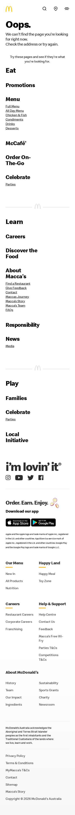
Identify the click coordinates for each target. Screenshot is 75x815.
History (11, 683)
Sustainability (48, 683)
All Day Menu (15, 111)
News (13, 338)
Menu (13, 99)
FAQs (9, 310)
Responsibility (22, 324)
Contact (11, 292)
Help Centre (47, 614)
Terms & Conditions (19, 763)
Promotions (20, 85)
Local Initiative (17, 437)
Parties (11, 184)
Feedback (46, 629)
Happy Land (49, 562)
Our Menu (14, 562)
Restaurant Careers (19, 614)
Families (16, 398)
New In (10, 574)
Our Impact (14, 697)
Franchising (14, 629)
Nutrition (12, 588)
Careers (15, 236)
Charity (44, 697)
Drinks (10, 124)
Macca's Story (15, 791)
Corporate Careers (19, 622)
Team (9, 690)
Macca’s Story (15, 301)
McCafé (16, 143)
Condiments (14, 119)
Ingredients (14, 704)
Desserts (12, 128)
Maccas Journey (17, 297)
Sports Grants (49, 690)
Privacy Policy (15, 756)
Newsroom (47, 704)
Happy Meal (47, 574)
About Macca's (16, 273)
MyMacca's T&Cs (18, 770)
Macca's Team (15, 305)
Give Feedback (16, 288)
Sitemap (11, 784)
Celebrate (18, 177)
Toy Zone (45, 581)
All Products (14, 581)
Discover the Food (21, 253)
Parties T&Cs (48, 648)
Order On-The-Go (18, 160)
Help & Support (52, 603)
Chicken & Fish (16, 115)
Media (10, 346)
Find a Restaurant (18, 283)
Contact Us (47, 622)
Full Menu (12, 106)
